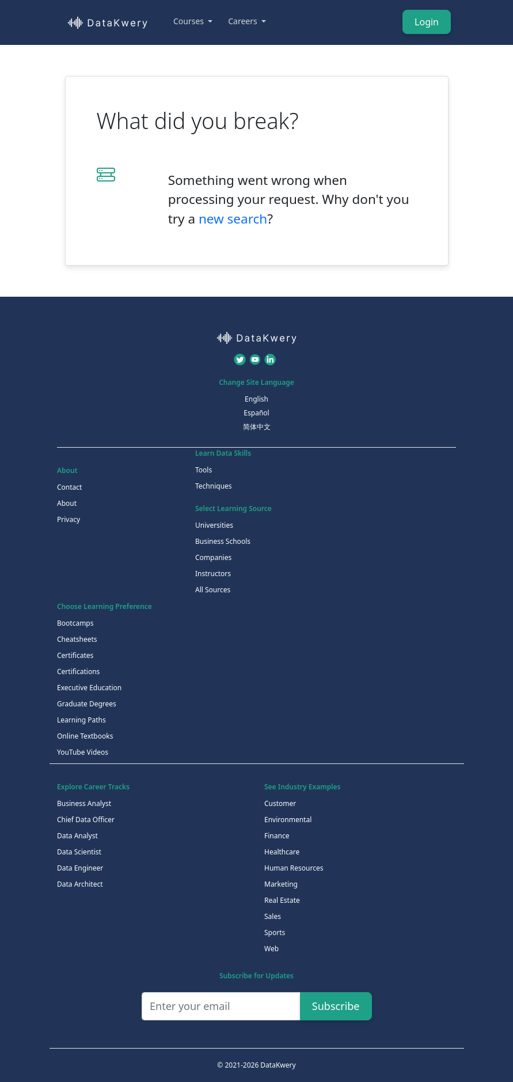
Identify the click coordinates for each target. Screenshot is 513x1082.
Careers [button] (243, 21)
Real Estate (282, 900)
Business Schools (222, 541)
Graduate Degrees (86, 704)
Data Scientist (79, 852)
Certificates (75, 655)
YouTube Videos (82, 752)
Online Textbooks (85, 736)
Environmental (287, 819)
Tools (203, 470)
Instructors (213, 573)
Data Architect (80, 884)
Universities (214, 525)
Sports (274, 932)
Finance (276, 836)
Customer (280, 803)
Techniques (213, 486)
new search (233, 219)
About (67, 503)
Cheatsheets (77, 639)
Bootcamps (75, 623)
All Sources (212, 590)
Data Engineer (80, 868)
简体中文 (257, 427)
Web (271, 949)
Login (427, 22)
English (256, 399)
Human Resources (293, 868)
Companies (213, 557)
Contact (69, 487)
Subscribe (336, 1006)
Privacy (68, 519)
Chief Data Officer (86, 819)
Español (256, 413)
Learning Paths (81, 720)
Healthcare (281, 852)
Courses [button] (189, 21)
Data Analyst (77, 836)
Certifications (78, 671)
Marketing (281, 884)
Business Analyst (84, 803)
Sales (272, 916)
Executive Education (89, 688)
